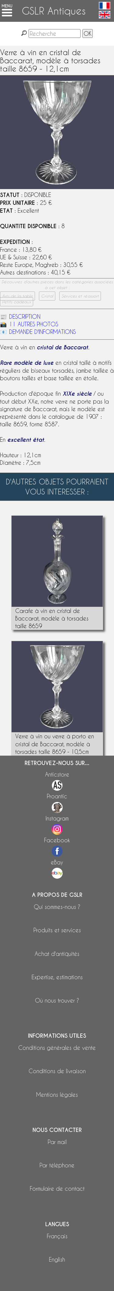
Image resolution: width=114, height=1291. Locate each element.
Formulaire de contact (57, 1188)
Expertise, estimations (57, 977)
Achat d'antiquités (57, 953)
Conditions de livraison (57, 1071)
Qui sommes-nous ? (57, 906)
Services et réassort (80, 296)
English (57, 1259)
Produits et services (57, 930)
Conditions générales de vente (57, 1047)
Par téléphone (57, 1165)
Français (57, 1236)
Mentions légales (57, 1094)
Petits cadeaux (16, 301)
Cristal (47, 296)
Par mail (57, 1142)
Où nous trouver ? (57, 1000)
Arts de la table (17, 296)
